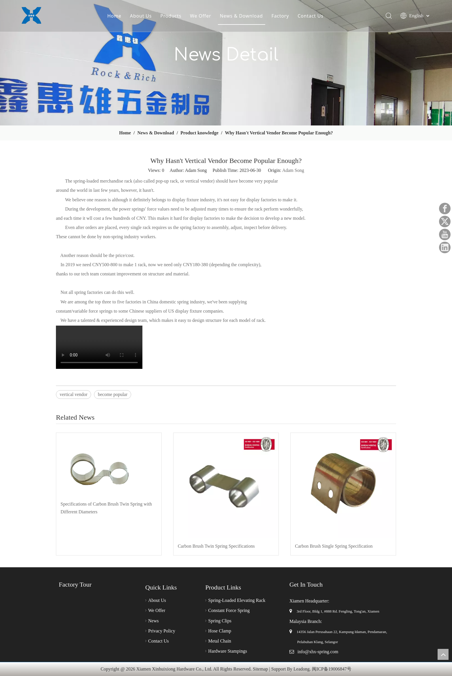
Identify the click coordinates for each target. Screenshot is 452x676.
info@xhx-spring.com (317, 651)
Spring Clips (219, 620)
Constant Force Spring (229, 610)
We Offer (200, 16)
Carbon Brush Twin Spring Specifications (216, 546)
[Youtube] (445, 234)
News (153, 620)
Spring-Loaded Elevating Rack (236, 600)
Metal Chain (219, 641)
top (443, 654)
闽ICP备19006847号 (331, 668)
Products (170, 16)
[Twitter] (445, 221)
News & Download (241, 16)
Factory (280, 16)
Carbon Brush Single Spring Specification (333, 546)
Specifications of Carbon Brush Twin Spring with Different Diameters (106, 508)
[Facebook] (445, 208)
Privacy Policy (161, 630)
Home (114, 16)
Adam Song (293, 170)
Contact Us (310, 16)
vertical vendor (73, 394)
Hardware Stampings (227, 651)
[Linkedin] (445, 247)
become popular (112, 394)
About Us (140, 16)
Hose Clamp (219, 630)
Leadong (301, 668)
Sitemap (260, 668)
